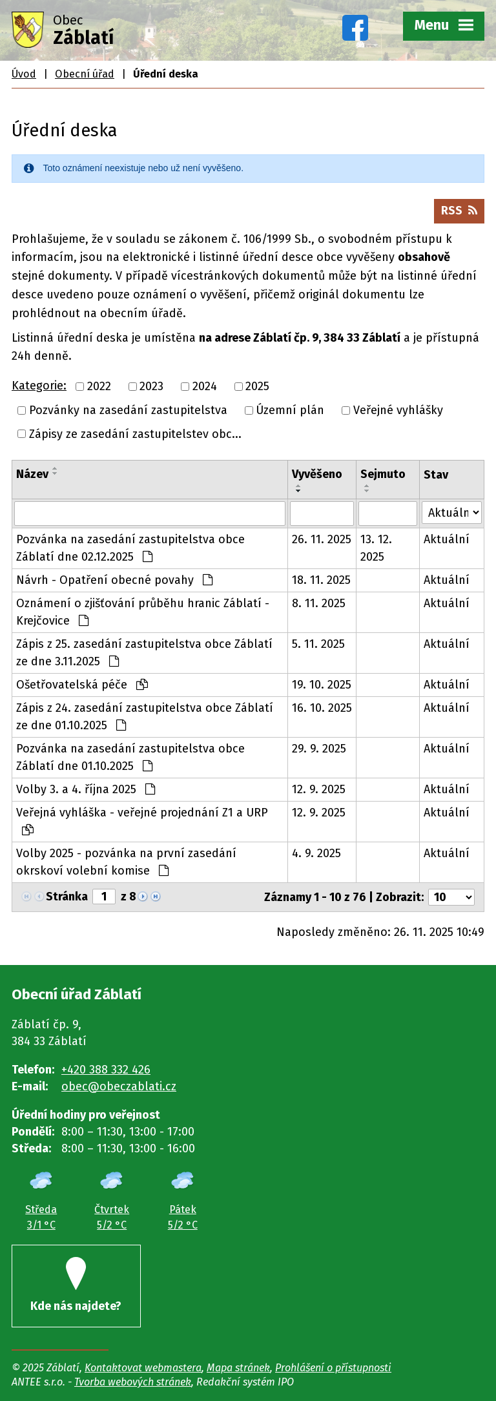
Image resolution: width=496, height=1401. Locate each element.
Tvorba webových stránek (132, 1382)
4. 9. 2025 (316, 853)
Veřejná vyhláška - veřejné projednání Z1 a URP (142, 820)
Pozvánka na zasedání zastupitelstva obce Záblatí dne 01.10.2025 (130, 757)
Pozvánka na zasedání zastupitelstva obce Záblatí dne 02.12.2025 (130, 548)
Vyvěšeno (317, 474)
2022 (99, 386)
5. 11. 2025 (318, 644)
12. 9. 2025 (319, 789)
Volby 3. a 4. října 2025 (85, 789)
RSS (459, 210)
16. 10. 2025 (322, 708)
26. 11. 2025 (321, 539)
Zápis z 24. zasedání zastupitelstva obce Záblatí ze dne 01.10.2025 (144, 716)
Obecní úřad (84, 74)
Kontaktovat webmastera (143, 1368)
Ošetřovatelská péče (82, 685)
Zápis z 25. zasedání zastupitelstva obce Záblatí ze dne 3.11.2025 (144, 653)
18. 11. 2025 (321, 580)
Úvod (24, 74)
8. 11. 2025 (319, 603)
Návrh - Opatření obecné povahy (114, 580)
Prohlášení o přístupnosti (333, 1368)
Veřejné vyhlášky (398, 410)
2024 (204, 386)
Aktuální (447, 539)
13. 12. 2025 (376, 548)
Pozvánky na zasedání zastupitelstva (128, 410)
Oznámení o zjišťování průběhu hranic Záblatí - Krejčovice (142, 612)
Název (32, 474)
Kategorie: (39, 386)
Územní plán (290, 410)
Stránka (67, 896)
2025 (257, 386)
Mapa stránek (238, 1368)
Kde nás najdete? (75, 1285)
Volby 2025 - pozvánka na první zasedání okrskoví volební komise (126, 862)
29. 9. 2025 (319, 749)
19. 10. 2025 (321, 685)
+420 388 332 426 (105, 1070)
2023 (151, 386)
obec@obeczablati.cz (118, 1086)
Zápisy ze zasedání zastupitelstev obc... (135, 433)
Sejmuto (383, 474)
